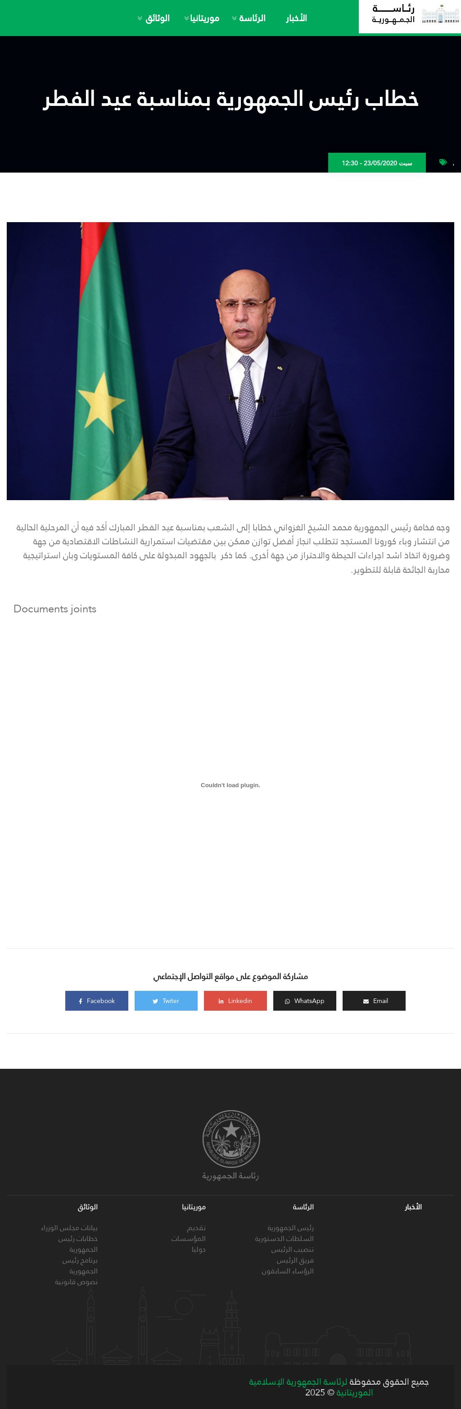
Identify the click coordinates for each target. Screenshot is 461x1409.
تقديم (196, 1228)
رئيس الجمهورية (291, 1228)
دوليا (199, 1249)
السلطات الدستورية (284, 1238)
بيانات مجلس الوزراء (69, 1228)
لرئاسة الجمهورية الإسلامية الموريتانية (311, 1387)
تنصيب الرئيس (292, 1249)
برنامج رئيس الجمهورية (80, 1265)
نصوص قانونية (76, 1282)
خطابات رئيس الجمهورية (78, 1243)
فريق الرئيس (295, 1260)
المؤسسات (189, 1238)
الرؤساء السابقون (288, 1271)
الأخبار (296, 18)
